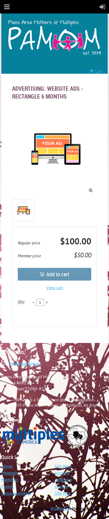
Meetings (9, 479)
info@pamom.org (25, 363)
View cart (54, 287)
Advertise (63, 479)
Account (62, 473)
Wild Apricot (61, 508)
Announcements (16, 493)
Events (7, 486)
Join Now (63, 466)
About (6, 466)
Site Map (63, 493)
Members (9, 473)
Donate (61, 486)
